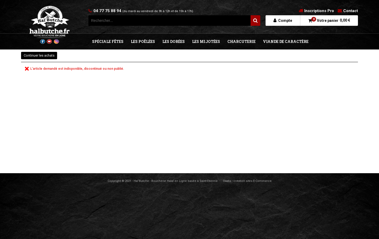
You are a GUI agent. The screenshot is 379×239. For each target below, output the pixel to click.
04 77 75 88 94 (143, 10)
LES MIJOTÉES (206, 41)
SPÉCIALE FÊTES (107, 41)
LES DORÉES (173, 41)
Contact (350, 10)
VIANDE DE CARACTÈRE (285, 41)
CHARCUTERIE (241, 41)
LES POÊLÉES (143, 41)
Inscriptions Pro (319, 10)
